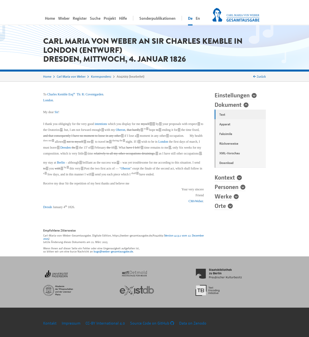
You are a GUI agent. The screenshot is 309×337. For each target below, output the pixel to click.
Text (222, 114)
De (190, 18)
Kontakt (50, 323)
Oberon (120, 129)
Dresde (47, 207)
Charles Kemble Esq (61, 94)
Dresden (65, 147)
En (198, 18)
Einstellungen (232, 95)
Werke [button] (223, 196)
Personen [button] (226, 186)
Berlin (61, 162)
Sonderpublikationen (157, 18)
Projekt (110, 18)
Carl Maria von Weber (71, 76)
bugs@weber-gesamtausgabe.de (113, 251)
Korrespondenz (101, 76)
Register (80, 18)
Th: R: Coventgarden (90, 94)
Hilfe (123, 18)
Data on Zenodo (192, 323)
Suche (95, 18)
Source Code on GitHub (152, 323)
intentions (101, 124)
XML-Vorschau (229, 153)
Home (50, 18)
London (48, 100)
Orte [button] (220, 205)
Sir (56, 112)
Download (226, 163)
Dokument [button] (228, 104)
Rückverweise (228, 143)
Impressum (71, 323)
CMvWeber (196, 201)
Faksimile (225, 134)
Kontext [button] (225, 177)
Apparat (224, 124)
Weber (64, 18)
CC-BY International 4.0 (105, 323)
